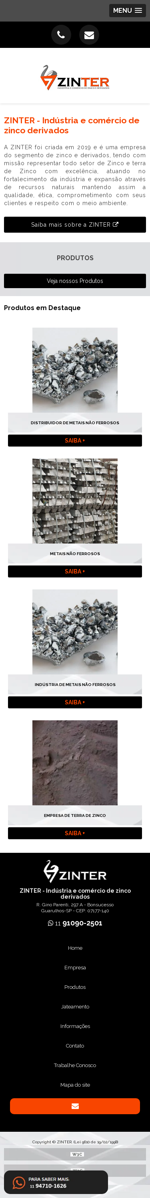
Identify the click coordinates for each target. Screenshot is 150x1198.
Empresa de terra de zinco (75, 815)
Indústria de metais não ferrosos (75, 684)
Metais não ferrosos (75, 554)
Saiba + (75, 440)
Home (75, 948)
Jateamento (75, 1007)
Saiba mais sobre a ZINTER (75, 224)
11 (75, 923)
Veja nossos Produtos (75, 281)
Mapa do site (75, 1085)
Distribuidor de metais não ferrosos (75, 423)
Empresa (75, 968)
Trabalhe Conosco (75, 1065)
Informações (75, 1026)
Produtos (75, 987)
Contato (75, 1046)
